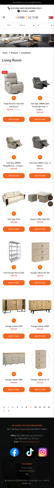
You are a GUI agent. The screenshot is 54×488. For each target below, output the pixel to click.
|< (4, 407)
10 (35, 407)
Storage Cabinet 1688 (13, 380)
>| (8, 410)
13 (49, 407)
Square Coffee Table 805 (40, 219)
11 (40, 407)
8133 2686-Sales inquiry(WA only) (26, 8)
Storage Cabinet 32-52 (40, 380)
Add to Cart (13, 119)
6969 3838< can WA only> (29, 439)
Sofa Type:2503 (14, 219)
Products (14, 53)
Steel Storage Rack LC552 (13, 273)
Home (5, 53)
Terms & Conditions (27, 471)
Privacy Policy (27, 468)
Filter (9, 25)
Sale (4, 72)
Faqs (27, 474)
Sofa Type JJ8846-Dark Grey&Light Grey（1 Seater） (40, 106)
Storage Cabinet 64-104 (40, 273)
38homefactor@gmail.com (29, 442)
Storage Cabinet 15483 (40, 326)
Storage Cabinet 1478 (13, 326)
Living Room (26, 53)
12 (44, 407)
